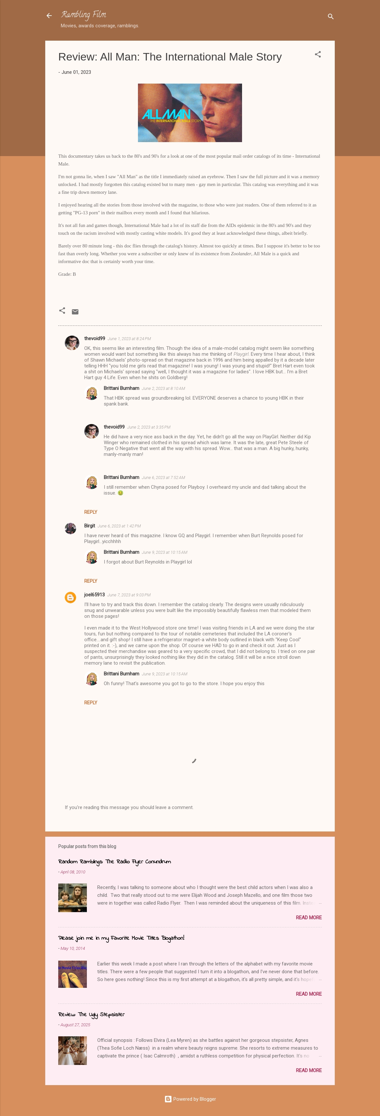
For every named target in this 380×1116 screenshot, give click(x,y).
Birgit (89, 526)
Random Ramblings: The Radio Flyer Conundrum (114, 862)
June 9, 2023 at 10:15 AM (164, 552)
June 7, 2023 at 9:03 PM (129, 594)
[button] (318, 55)
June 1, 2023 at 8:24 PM (129, 338)
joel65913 (94, 595)
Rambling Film (83, 15)
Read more (309, 918)
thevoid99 (94, 338)
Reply (90, 512)
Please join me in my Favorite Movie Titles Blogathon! (121, 938)
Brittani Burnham (121, 388)
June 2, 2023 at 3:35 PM (148, 427)
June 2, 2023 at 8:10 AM (163, 388)
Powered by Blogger (190, 1099)
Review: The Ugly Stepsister (91, 1015)
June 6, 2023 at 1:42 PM (119, 526)
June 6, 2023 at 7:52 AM (163, 477)
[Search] (331, 18)
